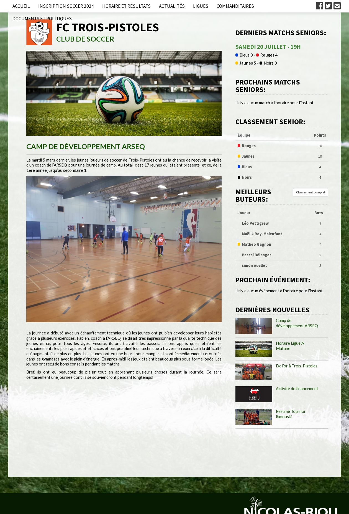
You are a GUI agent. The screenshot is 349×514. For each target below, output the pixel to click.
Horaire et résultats (126, 6)
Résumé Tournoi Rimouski (290, 414)
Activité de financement (297, 388)
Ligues (200, 6)
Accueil (21, 6)
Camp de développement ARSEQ (297, 323)
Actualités (172, 6)
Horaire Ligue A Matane (290, 346)
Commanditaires (235, 6)
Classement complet (310, 192)
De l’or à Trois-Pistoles (296, 366)
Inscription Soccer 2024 (66, 6)
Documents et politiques (42, 19)
